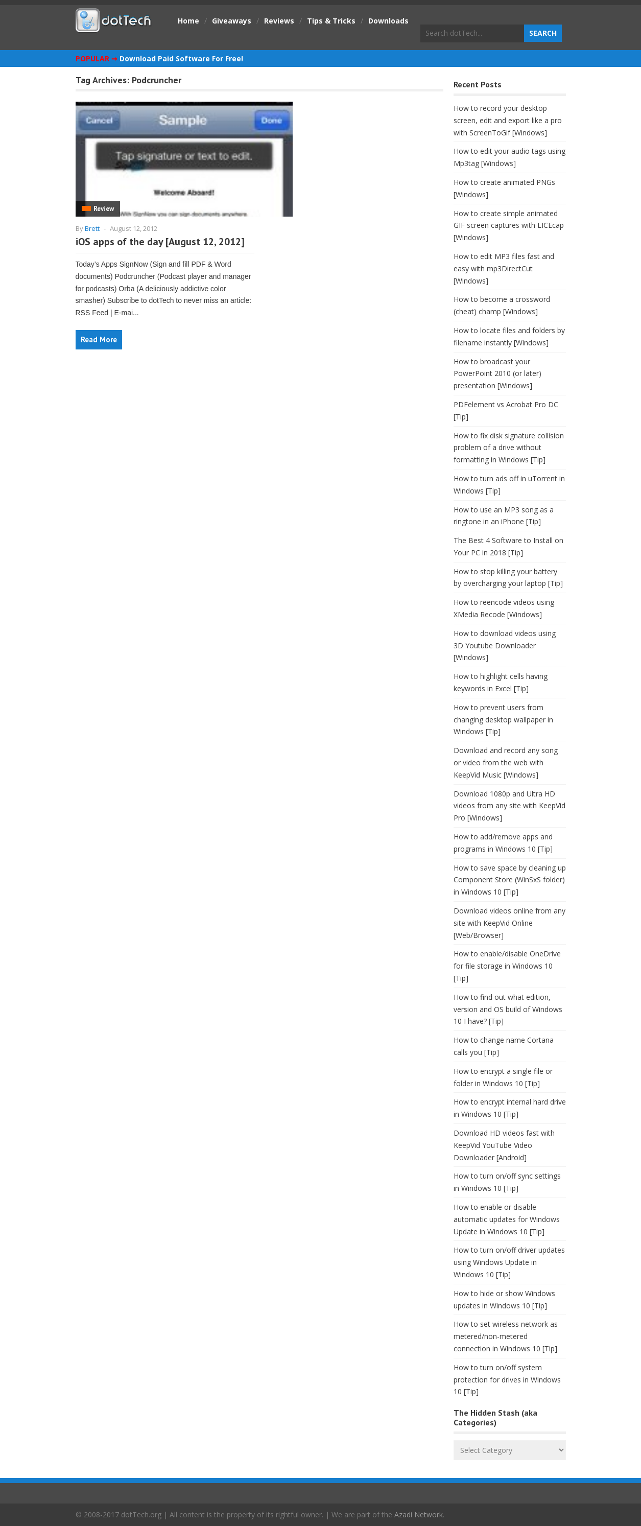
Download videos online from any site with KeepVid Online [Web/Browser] (509, 923)
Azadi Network (418, 1514)
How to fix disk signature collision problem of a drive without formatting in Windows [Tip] (509, 448)
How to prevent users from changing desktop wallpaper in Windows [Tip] (503, 719)
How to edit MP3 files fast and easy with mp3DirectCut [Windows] (504, 268)
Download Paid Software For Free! (181, 58)
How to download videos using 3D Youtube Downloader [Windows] (505, 645)
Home (188, 21)
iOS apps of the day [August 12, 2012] (160, 241)
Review (103, 208)
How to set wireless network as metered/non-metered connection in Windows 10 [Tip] (506, 1336)
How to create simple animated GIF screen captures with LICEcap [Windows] (509, 225)
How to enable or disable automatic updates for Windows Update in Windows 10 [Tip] (507, 1219)
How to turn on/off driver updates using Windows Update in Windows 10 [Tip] (509, 1262)
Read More (99, 339)
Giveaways (231, 21)
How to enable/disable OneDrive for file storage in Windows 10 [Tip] (507, 966)
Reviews (279, 21)
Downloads (388, 21)
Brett (92, 228)
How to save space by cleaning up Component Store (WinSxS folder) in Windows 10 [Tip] (510, 880)
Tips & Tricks (331, 21)
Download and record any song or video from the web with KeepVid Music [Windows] (506, 762)
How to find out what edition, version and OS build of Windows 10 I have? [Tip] (508, 1009)
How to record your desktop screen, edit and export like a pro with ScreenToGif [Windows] (508, 120)
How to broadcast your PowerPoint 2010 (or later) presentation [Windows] (497, 374)
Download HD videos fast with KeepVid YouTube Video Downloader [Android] (504, 1145)
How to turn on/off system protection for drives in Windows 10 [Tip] (507, 1380)
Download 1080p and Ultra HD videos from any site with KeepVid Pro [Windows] (509, 806)
